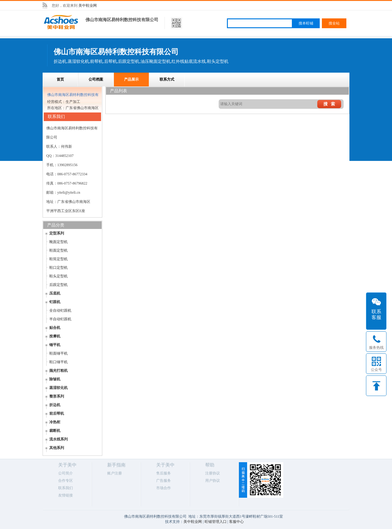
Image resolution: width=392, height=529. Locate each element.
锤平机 (54, 345)
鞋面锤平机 (58, 353)
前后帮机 (56, 413)
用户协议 (212, 480)
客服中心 (236, 521)
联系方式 (167, 79)
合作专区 (65, 480)
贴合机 (54, 327)
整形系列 (56, 396)
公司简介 (65, 473)
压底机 (54, 293)
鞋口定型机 (58, 267)
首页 (60, 79)
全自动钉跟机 (60, 310)
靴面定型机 (58, 242)
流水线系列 (58, 439)
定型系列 (56, 233)
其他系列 (56, 448)
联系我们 (65, 488)
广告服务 (163, 480)
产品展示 (131, 79)
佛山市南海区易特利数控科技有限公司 (121, 19)
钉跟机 (54, 302)
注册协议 (212, 473)
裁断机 (54, 430)
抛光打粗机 (58, 370)
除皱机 (54, 379)
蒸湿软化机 (58, 388)
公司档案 (96, 79)
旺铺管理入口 (216, 521)
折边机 (54, 405)
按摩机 (54, 336)
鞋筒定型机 (58, 259)
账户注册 (114, 473)
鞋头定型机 (58, 276)
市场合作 (163, 488)
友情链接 (65, 495)
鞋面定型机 (58, 250)
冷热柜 (54, 422)
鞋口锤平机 (58, 362)
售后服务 (163, 473)
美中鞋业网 (87, 5)
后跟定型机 (58, 285)
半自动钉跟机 (60, 319)
